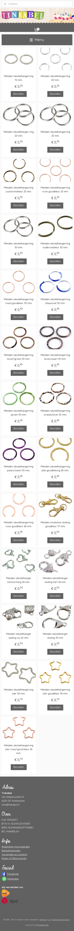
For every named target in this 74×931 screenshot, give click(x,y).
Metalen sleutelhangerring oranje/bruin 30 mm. (55, 412)
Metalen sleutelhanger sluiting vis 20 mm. (18, 635)
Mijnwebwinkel (42, 925)
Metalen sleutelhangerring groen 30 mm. (18, 412)
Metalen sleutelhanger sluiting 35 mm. (55, 635)
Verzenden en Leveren (14, 854)
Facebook (13, 873)
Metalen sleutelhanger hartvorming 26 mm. (18, 580)
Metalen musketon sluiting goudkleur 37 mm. (55, 524)
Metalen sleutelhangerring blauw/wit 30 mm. (55, 301)
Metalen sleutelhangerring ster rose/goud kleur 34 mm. (18, 749)
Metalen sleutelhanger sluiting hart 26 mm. (55, 580)
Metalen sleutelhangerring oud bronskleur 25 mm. (18, 189)
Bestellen (18, 93)
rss (49, 920)
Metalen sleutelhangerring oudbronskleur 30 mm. (55, 245)
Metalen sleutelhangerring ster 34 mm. (18, 691)
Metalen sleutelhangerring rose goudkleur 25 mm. (55, 189)
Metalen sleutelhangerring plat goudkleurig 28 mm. (55, 468)
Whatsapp (13, 878)
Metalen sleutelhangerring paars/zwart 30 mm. (18, 468)
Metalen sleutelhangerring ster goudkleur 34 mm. (55, 691)
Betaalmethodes (11, 850)
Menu (37, 39)
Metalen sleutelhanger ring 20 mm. (19, 133)
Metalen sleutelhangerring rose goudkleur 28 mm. (18, 524)
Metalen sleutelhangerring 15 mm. (18, 78)
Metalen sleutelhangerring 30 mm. (18, 245)
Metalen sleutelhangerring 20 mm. (55, 78)
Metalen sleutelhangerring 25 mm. (55, 133)
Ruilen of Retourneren (14, 858)
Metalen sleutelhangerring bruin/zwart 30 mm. (55, 356)
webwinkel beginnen (60, 920)
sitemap (43, 920)
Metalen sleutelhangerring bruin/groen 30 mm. (18, 356)
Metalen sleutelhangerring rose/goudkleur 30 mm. (18, 301)
